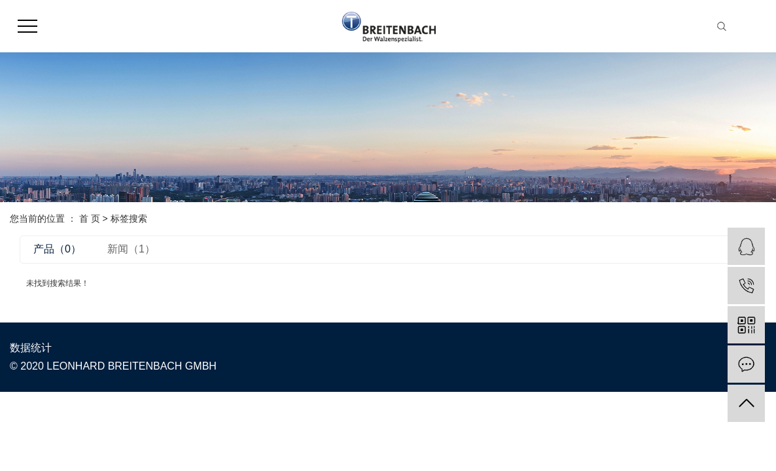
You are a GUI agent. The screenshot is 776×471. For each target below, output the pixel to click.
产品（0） (57, 248)
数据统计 (31, 347)
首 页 (89, 218)
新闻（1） (131, 248)
